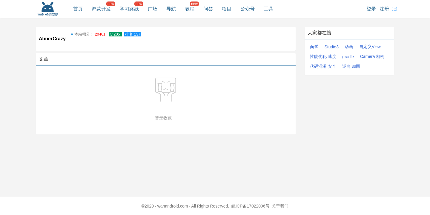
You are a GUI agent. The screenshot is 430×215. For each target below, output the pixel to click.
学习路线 (129, 8)
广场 (152, 8)
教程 (189, 8)
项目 (226, 8)
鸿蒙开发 (101, 8)
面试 (314, 46)
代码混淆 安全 (323, 66)
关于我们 (280, 206)
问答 (208, 8)
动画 (349, 46)
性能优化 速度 (323, 56)
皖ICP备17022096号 (250, 206)
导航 (171, 8)
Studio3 (331, 46)
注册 (384, 8)
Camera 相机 (372, 56)
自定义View (370, 46)
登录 (371, 8)
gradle (348, 56)
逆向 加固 (351, 66)
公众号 (247, 8)
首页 (78, 8)
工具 (268, 8)
